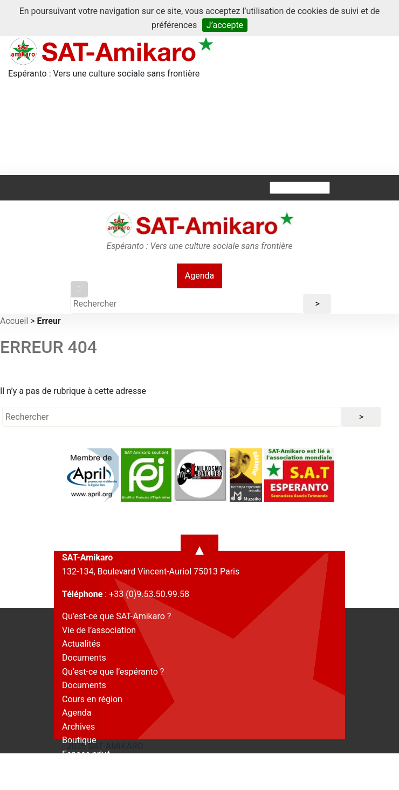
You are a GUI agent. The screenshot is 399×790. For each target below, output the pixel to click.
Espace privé (86, 754)
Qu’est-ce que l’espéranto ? (113, 672)
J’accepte (225, 25)
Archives (78, 727)
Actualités (81, 644)
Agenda (199, 276)
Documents (84, 658)
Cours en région (92, 699)
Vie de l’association (99, 630)
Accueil (14, 321)
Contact (77, 768)
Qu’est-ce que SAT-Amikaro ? (116, 616)
